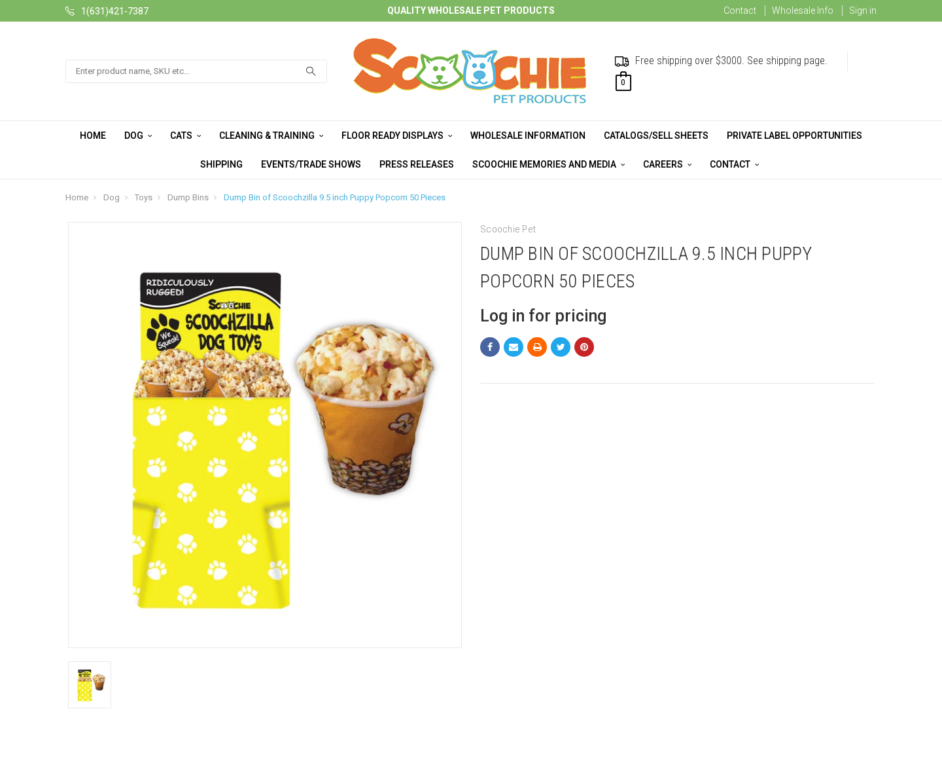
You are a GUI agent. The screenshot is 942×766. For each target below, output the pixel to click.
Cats (185, 135)
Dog (138, 135)
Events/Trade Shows (311, 164)
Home (93, 135)
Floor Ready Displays (396, 135)
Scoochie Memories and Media (548, 164)
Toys (143, 197)
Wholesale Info (802, 10)
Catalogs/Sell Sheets (656, 135)
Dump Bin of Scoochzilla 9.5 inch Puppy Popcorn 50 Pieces (334, 197)
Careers (667, 164)
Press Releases (416, 164)
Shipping (221, 164)
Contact (740, 10)
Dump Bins (188, 197)
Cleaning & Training (271, 135)
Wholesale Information (527, 135)
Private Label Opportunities (794, 135)
